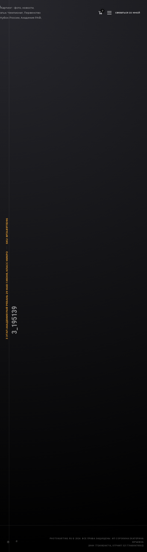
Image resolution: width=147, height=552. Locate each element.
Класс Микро (6, 263)
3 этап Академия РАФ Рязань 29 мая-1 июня (6, 308)
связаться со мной (127, 12)
